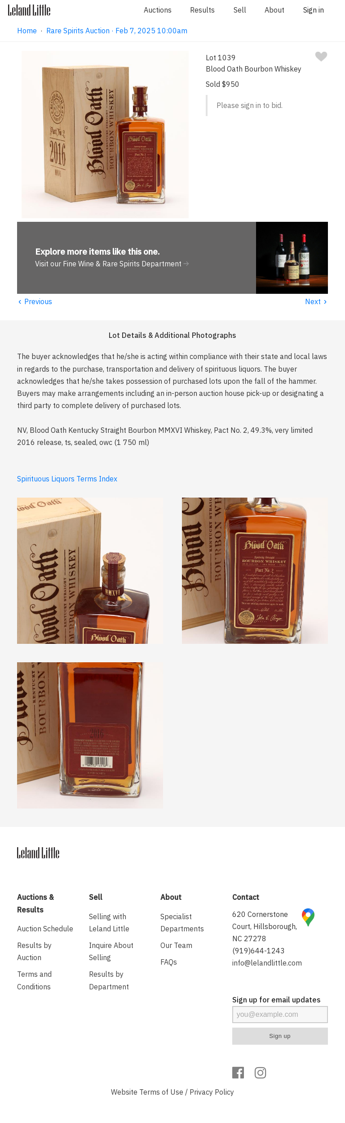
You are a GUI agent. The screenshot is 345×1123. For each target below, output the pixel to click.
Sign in (313, 9)
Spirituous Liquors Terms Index (67, 478)
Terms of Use (161, 1091)
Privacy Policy (212, 1091)
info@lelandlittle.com (267, 962)
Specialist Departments (182, 922)
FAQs (168, 961)
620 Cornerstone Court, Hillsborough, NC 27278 (264, 926)
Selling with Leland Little (109, 922)
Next (316, 301)
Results (202, 9)
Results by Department (109, 980)
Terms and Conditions (34, 980)
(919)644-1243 (258, 950)
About (274, 9)
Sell (240, 9)
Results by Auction (34, 951)
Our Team (176, 945)
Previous (34, 301)
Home (27, 30)
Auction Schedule (45, 928)
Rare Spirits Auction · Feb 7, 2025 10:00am (116, 30)
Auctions (158, 9)
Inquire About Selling (111, 951)
